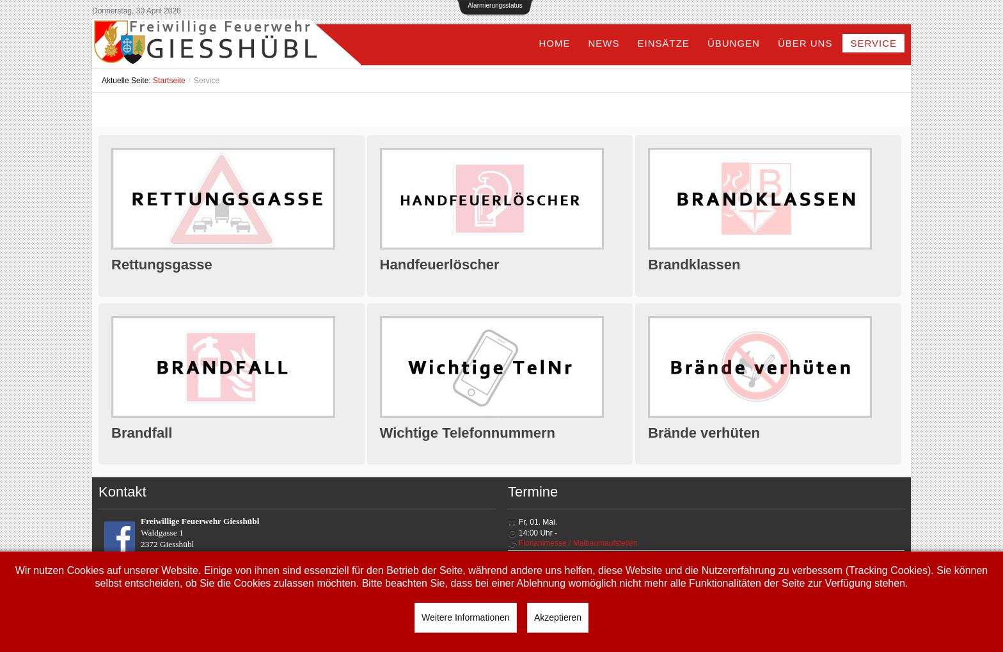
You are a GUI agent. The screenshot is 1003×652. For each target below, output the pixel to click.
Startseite (169, 80)
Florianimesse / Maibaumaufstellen (578, 543)
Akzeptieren (557, 617)
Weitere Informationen (465, 617)
